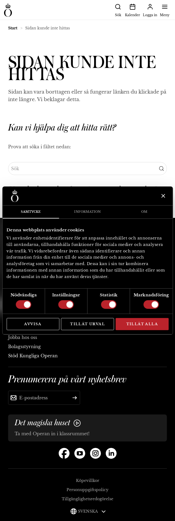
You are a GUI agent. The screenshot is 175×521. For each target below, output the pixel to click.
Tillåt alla (142, 324)
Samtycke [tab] (31, 212)
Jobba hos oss (22, 337)
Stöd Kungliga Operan (33, 355)
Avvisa (32, 324)
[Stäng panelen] (163, 195)
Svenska (92, 511)
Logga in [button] (150, 9)
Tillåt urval (87, 324)
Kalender (132, 9)
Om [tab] (144, 212)
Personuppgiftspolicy (87, 489)
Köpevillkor (87, 480)
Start (12, 28)
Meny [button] (165, 9)
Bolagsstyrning (24, 346)
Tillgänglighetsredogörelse (87, 498)
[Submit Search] (161, 168)
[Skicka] (74, 398)
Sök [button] (118, 9)
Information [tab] (87, 212)
